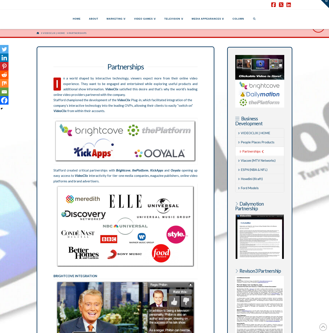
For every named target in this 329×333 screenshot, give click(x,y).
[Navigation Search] (254, 19)
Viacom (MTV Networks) (257, 160)
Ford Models (248, 188)
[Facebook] (4, 100)
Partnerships (252, 151)
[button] (325, 4)
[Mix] (4, 83)
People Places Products (256, 142)
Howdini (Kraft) (250, 179)
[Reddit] (4, 75)
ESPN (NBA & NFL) (252, 170)
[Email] (4, 92)
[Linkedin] (4, 57)
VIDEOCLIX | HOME (254, 133)
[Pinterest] (4, 66)
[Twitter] (4, 49)
